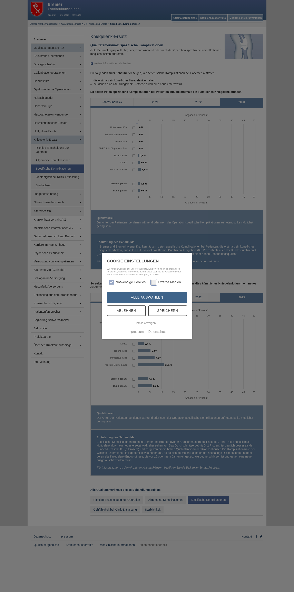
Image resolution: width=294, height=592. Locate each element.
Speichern (167, 310)
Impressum (136, 331)
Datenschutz (157, 331)
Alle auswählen (147, 297)
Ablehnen (126, 310)
